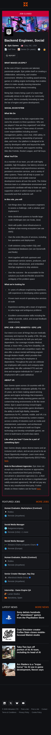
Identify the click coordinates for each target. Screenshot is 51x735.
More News (42, 607)
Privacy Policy (24, 712)
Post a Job (35, 709)
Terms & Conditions (9, 712)
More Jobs (42, 502)
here (6, 461)
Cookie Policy (37, 712)
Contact (44, 709)
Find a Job (25, 709)
